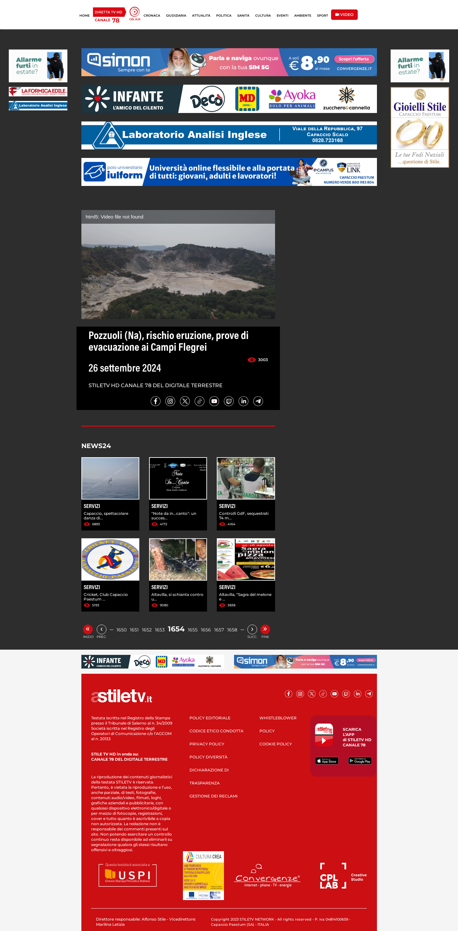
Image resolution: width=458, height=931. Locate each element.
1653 (160, 630)
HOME (84, 15)
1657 (219, 630)
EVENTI (282, 15)
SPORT (322, 15)
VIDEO (344, 14)
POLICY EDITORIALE (209, 717)
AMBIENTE (302, 15)
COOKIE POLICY (275, 743)
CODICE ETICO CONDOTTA (216, 730)
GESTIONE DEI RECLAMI (213, 796)
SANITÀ (243, 15)
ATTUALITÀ (201, 15)
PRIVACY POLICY (206, 743)
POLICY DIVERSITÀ (208, 757)
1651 (134, 630)
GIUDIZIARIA (176, 15)
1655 (193, 630)
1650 (122, 630)
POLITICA (223, 15)
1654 (176, 629)
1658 (232, 630)
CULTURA (263, 15)
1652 (147, 630)
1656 (206, 630)
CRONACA (152, 15)
